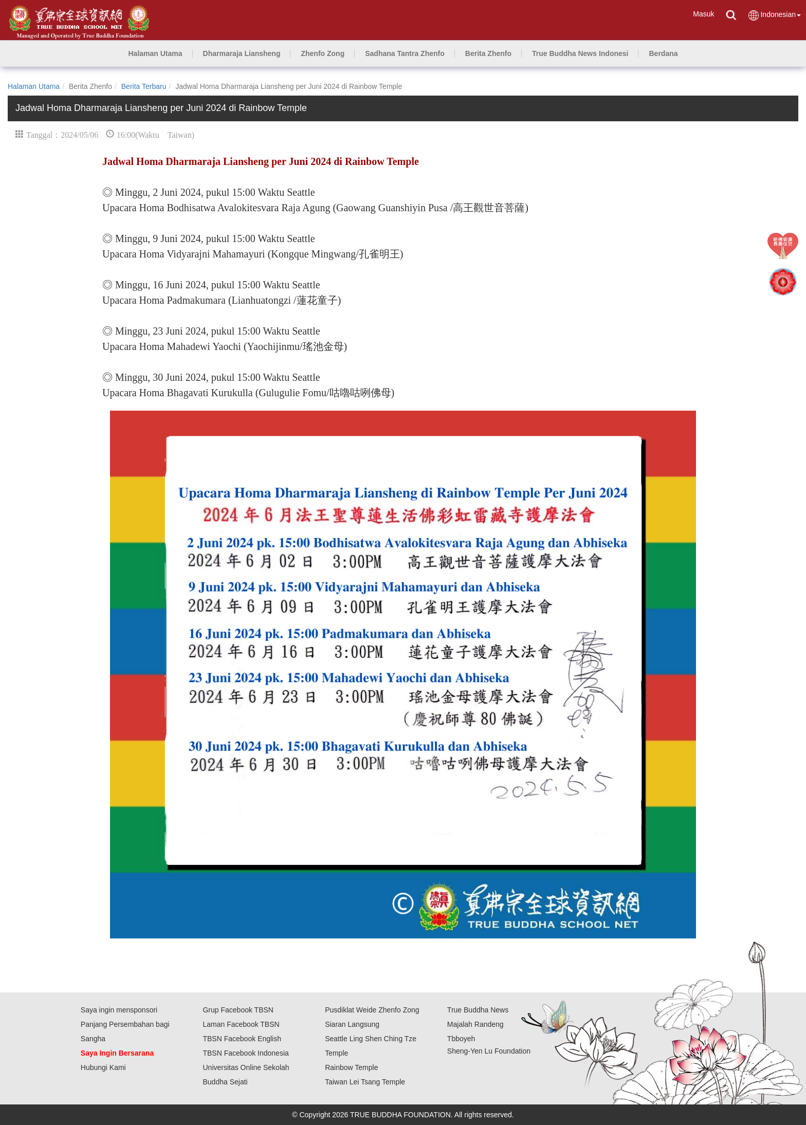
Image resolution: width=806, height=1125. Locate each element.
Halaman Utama (34, 86)
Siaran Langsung (352, 1024)
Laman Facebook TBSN (241, 1024)
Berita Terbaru (144, 86)
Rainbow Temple (351, 1067)
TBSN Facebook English (242, 1039)
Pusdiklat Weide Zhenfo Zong (372, 1010)
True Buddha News (477, 1010)
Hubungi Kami (103, 1067)
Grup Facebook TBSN (238, 1010)
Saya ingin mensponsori (119, 1010)
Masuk (703, 14)
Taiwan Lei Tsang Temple (365, 1082)
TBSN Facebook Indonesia (245, 1053)
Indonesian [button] (774, 15)
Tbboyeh (461, 1039)
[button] (242, 53)
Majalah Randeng (475, 1024)
